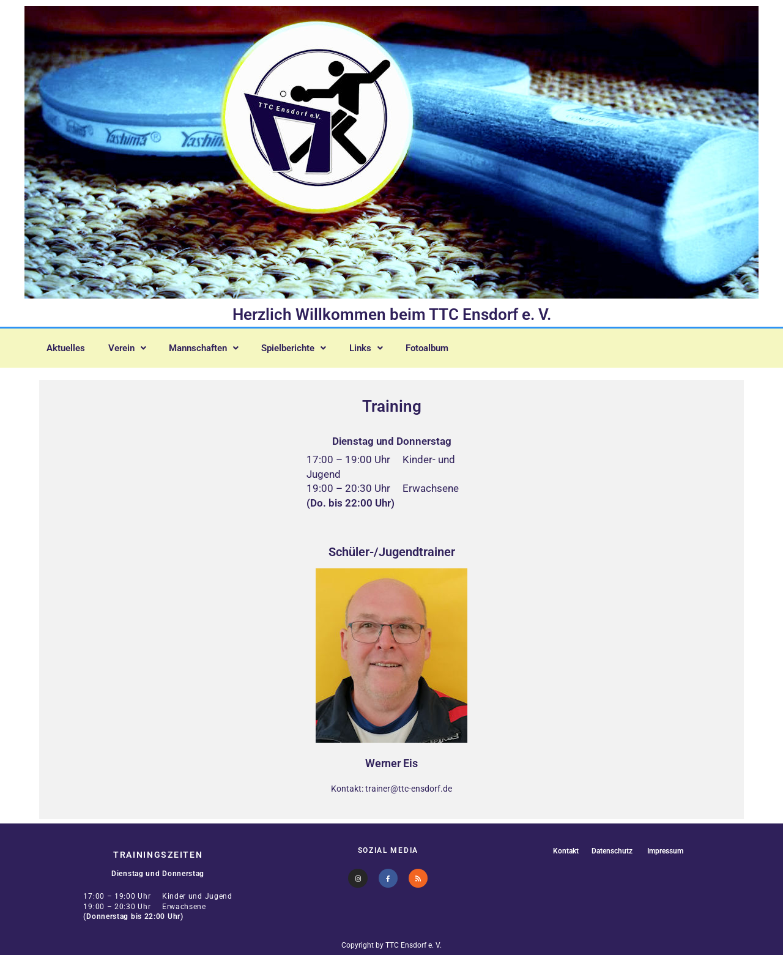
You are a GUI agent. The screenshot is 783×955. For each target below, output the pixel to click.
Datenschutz (610, 850)
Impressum (667, 850)
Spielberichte (317, 346)
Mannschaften (218, 346)
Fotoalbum (461, 346)
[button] (135, 346)
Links (394, 346)
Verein (135, 346)
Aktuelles (68, 346)
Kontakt (562, 850)
